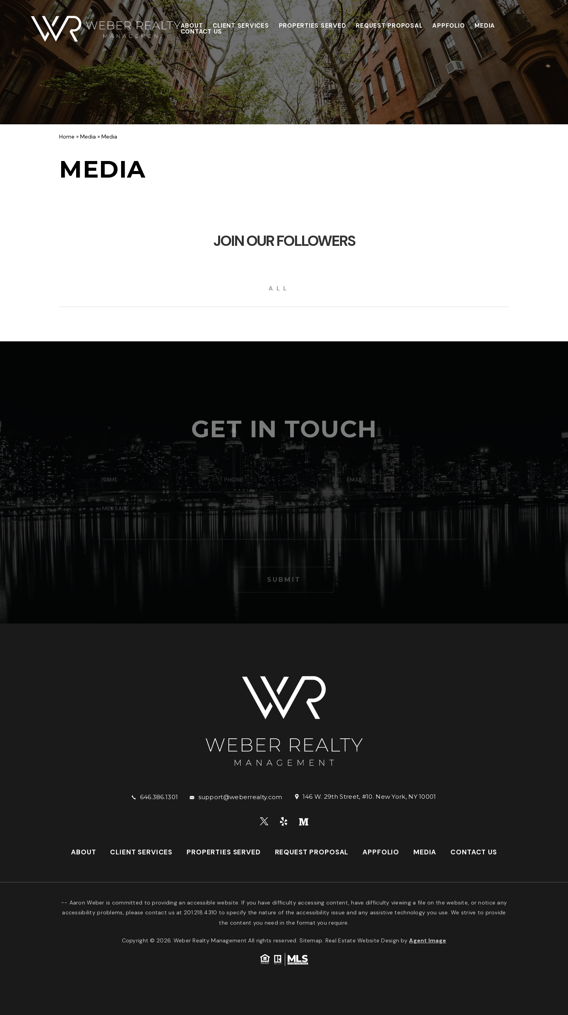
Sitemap (310, 940)
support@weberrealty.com (240, 797)
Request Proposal (389, 26)
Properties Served (312, 26)
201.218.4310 (200, 912)
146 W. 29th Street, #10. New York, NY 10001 (369, 796)
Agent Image (427, 940)
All (279, 288)
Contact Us (201, 32)
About (192, 26)
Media (485, 26)
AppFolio (448, 26)
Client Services (241, 26)
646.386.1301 (159, 797)
